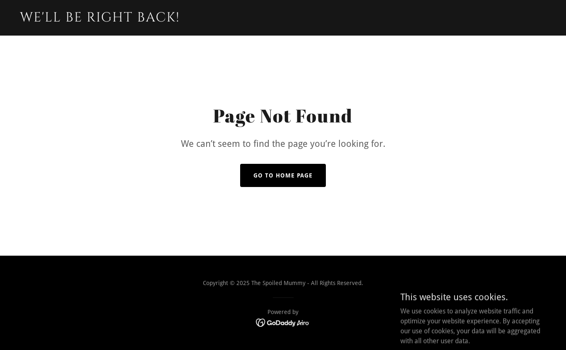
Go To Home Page (283, 175)
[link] (112, 19)
